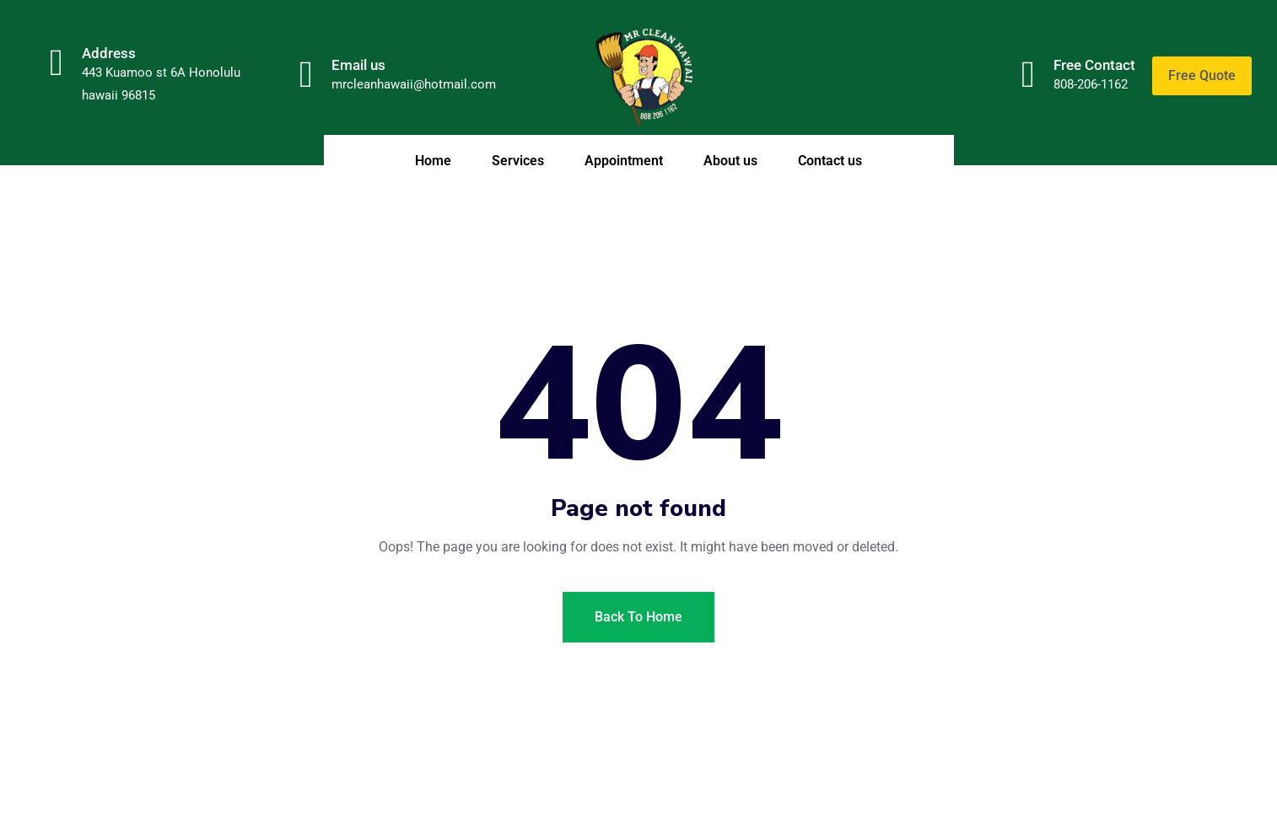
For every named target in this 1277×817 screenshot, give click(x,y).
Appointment (624, 161)
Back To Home (638, 617)
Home (433, 161)
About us (730, 161)
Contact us (830, 161)
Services (518, 161)
